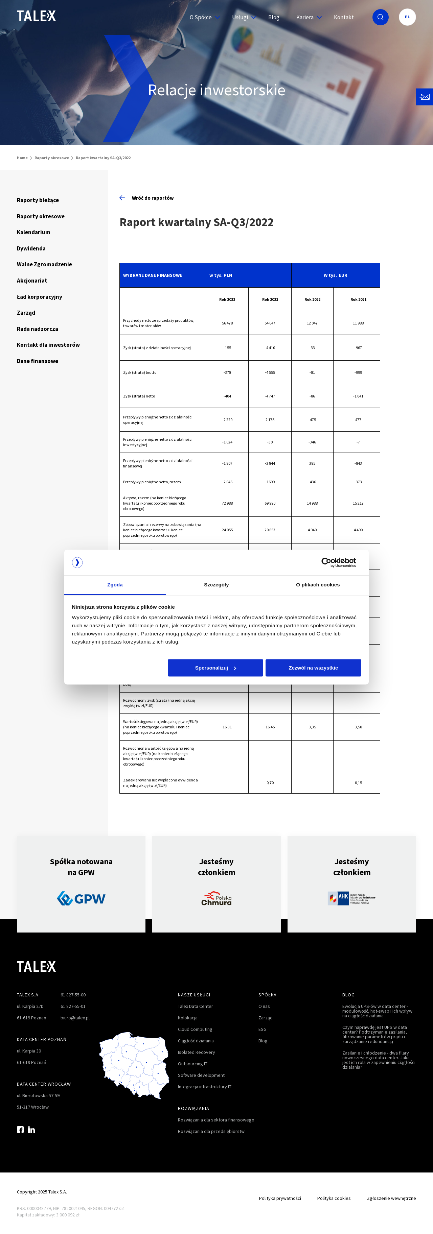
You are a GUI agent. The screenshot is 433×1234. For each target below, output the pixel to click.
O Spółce (202, 17)
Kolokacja (188, 1017)
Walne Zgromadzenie (44, 264)
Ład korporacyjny (39, 296)
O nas (264, 1006)
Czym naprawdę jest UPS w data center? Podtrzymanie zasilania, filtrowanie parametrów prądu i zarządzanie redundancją (374, 1034)
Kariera (306, 17)
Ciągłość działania (196, 1040)
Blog (273, 17)
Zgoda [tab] (115, 585)
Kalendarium (33, 232)
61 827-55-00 (73, 994)
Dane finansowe (37, 361)
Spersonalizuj (215, 668)
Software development (201, 1075)
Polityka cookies (334, 1198)
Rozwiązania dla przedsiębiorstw (211, 1131)
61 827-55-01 (73, 1006)
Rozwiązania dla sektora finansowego (216, 1119)
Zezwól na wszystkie (313, 668)
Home (22, 157)
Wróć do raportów (146, 198)
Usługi (241, 17)
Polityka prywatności (280, 1198)
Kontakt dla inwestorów (48, 344)
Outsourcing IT (192, 1063)
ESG (262, 1029)
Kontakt (344, 17)
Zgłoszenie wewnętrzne (391, 1198)
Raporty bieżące (38, 200)
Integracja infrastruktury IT (204, 1086)
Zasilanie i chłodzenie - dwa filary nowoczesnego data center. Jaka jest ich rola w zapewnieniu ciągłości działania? (378, 1059)
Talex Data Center (195, 1006)
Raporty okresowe (52, 157)
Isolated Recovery (196, 1052)
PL (407, 16)
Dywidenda (31, 248)
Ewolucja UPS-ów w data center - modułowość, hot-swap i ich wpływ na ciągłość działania (377, 1011)
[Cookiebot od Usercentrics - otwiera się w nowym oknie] (331, 562)
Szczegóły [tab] (216, 585)
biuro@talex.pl (75, 1017)
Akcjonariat (32, 280)
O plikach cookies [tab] (318, 585)
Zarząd (26, 312)
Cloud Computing (195, 1029)
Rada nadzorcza (37, 329)
